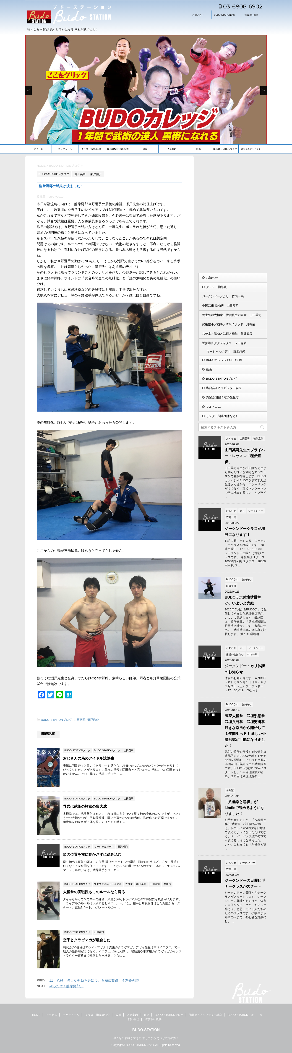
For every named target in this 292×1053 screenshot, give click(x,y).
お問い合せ (198, 15)
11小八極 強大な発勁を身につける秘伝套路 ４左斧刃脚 (94, 980)
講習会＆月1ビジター (252, 149)
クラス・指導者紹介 (91, 149)
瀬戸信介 (93, 719)
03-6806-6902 (240, 6)
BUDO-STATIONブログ (225, 149)
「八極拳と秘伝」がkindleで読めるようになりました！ (244, 808)
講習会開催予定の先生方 (222, 397)
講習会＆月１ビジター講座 (224, 388)
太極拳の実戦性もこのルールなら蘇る (94, 892)
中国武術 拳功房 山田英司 (220, 305)
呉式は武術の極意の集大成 (85, 806)
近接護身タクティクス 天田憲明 (224, 343)
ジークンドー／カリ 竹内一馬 (223, 296)
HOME (36, 1014)
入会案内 (171, 149)
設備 (145, 149)
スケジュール (65, 149)
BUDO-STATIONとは (224, 15)
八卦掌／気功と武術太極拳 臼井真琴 (227, 333)
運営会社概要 (251, 15)
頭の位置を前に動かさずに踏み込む (92, 854)
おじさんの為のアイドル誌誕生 (88, 758)
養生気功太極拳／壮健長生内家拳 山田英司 (231, 315)
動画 (198, 149)
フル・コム (213, 406)
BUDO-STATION (146, 1029)
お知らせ (212, 277)
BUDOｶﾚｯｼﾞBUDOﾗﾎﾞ (118, 149)
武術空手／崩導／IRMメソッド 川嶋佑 (228, 324)
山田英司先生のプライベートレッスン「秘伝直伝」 (245, 456)
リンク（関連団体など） (222, 416)
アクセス (38, 149)
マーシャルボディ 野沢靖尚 (226, 351)
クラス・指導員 (216, 287)
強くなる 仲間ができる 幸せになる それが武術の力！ (146, 1037)
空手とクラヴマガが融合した (86, 940)
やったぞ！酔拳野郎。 (66, 986)
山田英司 (79, 719)
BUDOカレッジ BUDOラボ (224, 360)
